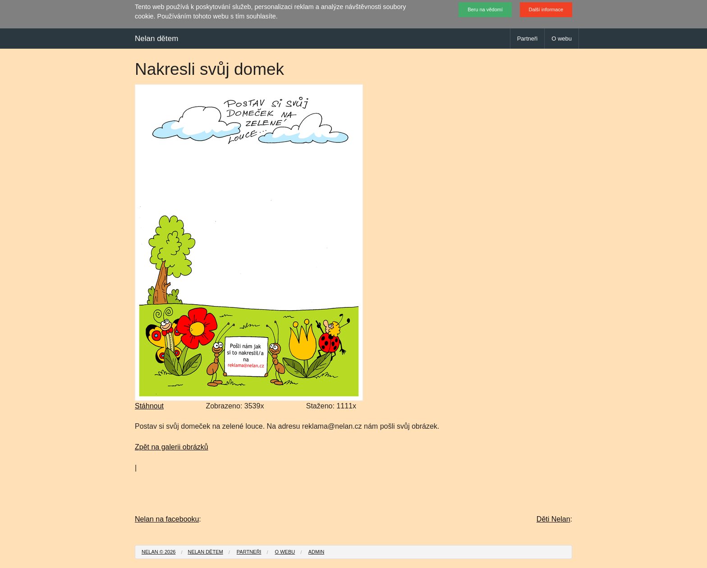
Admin (316, 551)
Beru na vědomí (485, 9)
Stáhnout (149, 406)
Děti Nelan (553, 519)
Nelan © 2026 (158, 551)
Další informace (546, 9)
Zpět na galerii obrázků (171, 447)
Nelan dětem (156, 38)
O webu (561, 38)
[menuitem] (158, 552)
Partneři (527, 38)
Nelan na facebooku (167, 519)
